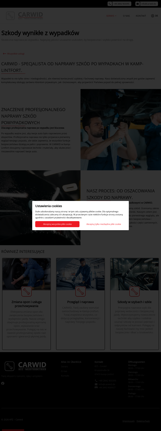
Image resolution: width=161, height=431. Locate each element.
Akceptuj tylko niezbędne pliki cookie (103, 224)
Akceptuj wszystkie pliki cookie (57, 224)
